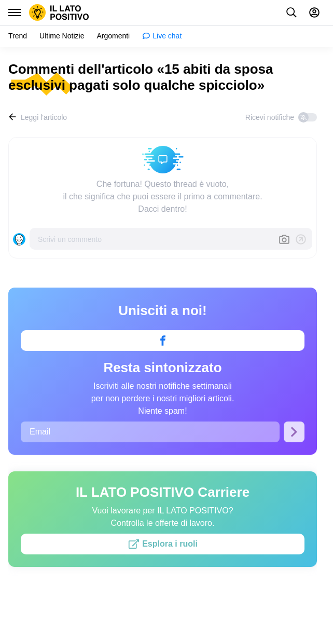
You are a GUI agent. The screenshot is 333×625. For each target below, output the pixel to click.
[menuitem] (17, 36)
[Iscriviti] (294, 432)
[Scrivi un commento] (154, 239)
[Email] (150, 432)
